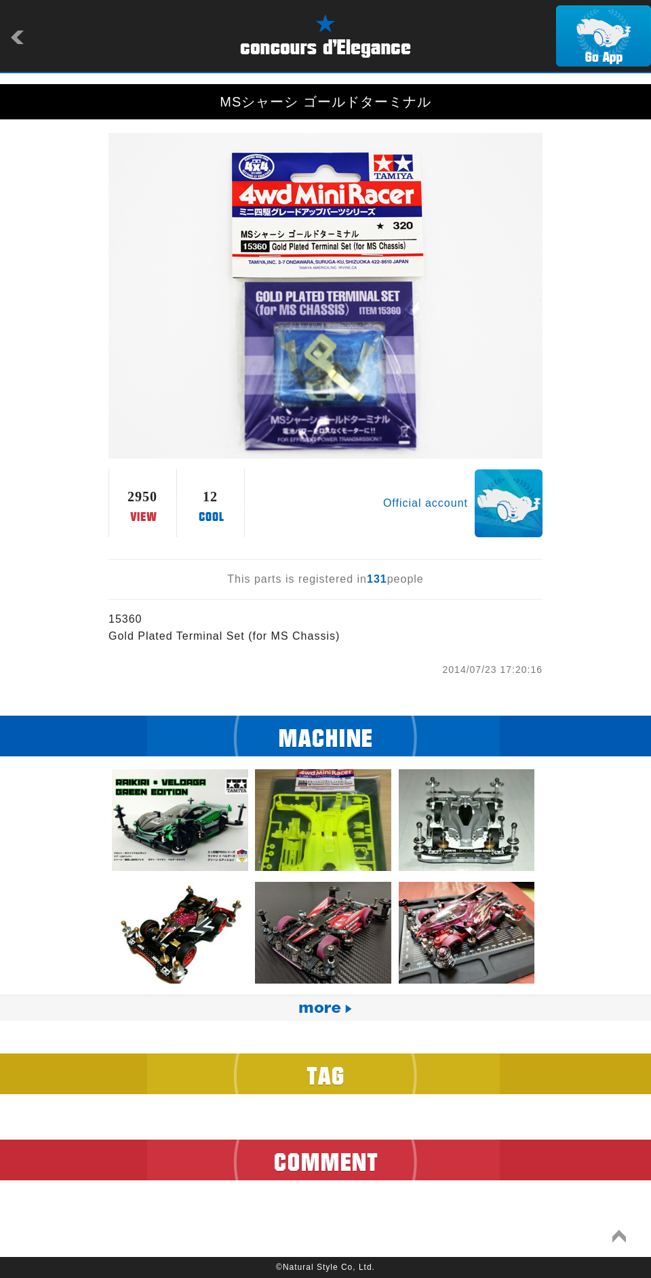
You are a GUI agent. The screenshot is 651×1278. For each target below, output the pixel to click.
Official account (425, 503)
